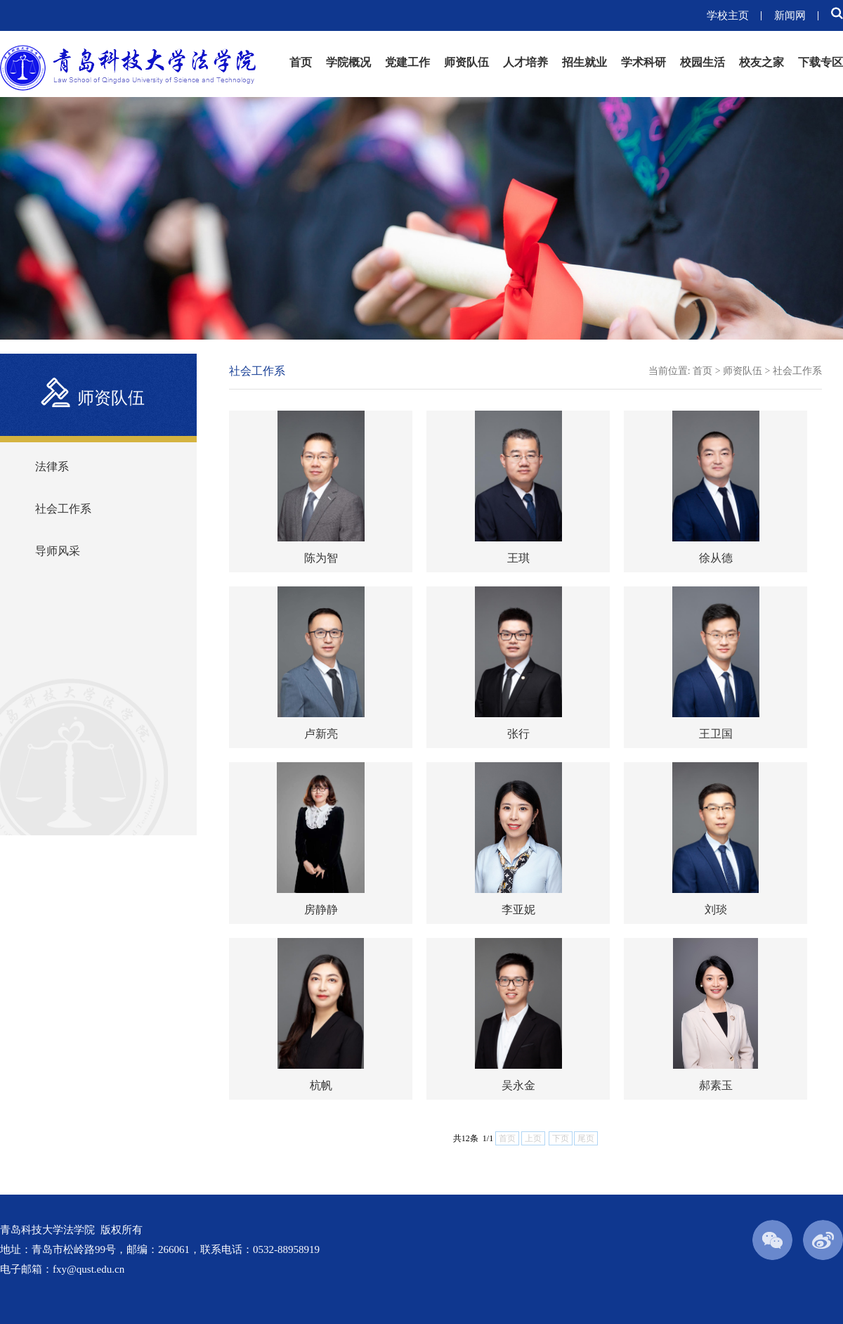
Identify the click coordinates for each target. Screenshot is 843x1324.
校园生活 (702, 62)
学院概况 (348, 62)
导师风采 (57, 551)
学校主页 (728, 15)
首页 (300, 62)
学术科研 (643, 62)
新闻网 (790, 15)
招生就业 (584, 62)
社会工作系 (63, 509)
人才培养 (525, 62)
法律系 (52, 467)
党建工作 (407, 62)
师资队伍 (466, 62)
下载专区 (820, 62)
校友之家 (761, 62)
